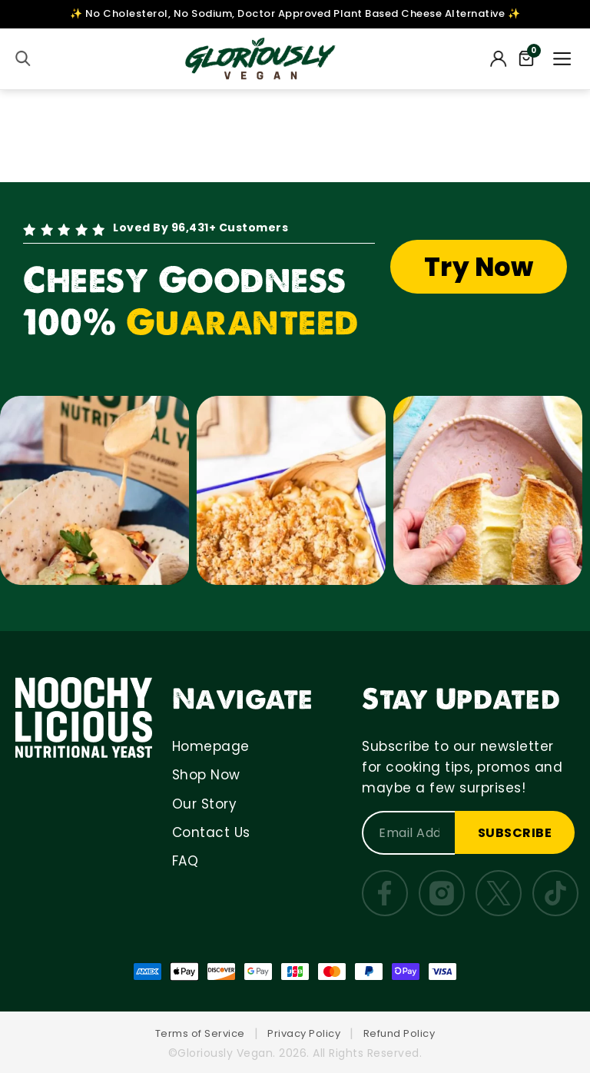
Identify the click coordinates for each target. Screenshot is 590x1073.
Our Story (204, 804)
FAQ (185, 861)
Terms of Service (200, 1033)
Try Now (479, 267)
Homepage (211, 746)
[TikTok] (555, 893)
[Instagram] (442, 893)
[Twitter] (499, 893)
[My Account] (498, 58)
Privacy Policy (303, 1033)
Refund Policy (399, 1033)
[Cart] (526, 58)
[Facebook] (385, 893)
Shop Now (206, 775)
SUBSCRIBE (515, 833)
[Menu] (562, 59)
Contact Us (211, 832)
